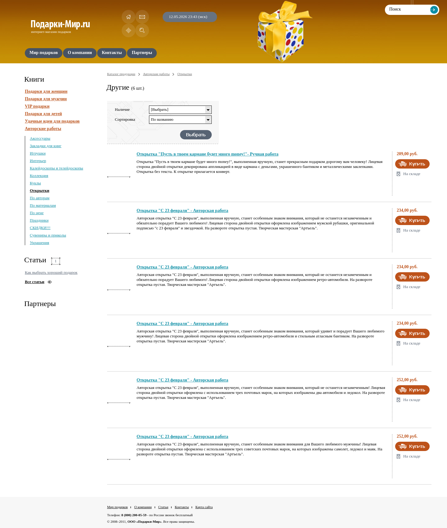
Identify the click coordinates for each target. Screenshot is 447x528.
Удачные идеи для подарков (52, 121)
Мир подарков (117, 507)
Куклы (35, 183)
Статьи (163, 507)
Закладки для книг (45, 145)
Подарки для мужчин (46, 99)
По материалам (43, 205)
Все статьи (34, 281)
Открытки (39, 190)
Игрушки (38, 153)
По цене (37, 212)
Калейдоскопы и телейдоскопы (56, 168)
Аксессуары (40, 138)
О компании (142, 507)
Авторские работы (43, 128)
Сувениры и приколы (48, 235)
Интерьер (38, 160)
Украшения (39, 242)
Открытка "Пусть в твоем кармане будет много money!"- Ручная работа (207, 154)
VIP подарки (37, 106)
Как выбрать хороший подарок (51, 272)
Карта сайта (204, 507)
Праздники (39, 220)
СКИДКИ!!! (40, 227)
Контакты (182, 507)
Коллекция (39, 175)
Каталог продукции (121, 74)
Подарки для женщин (46, 91)
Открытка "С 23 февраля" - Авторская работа (182, 210)
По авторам (39, 198)
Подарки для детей (43, 113)
